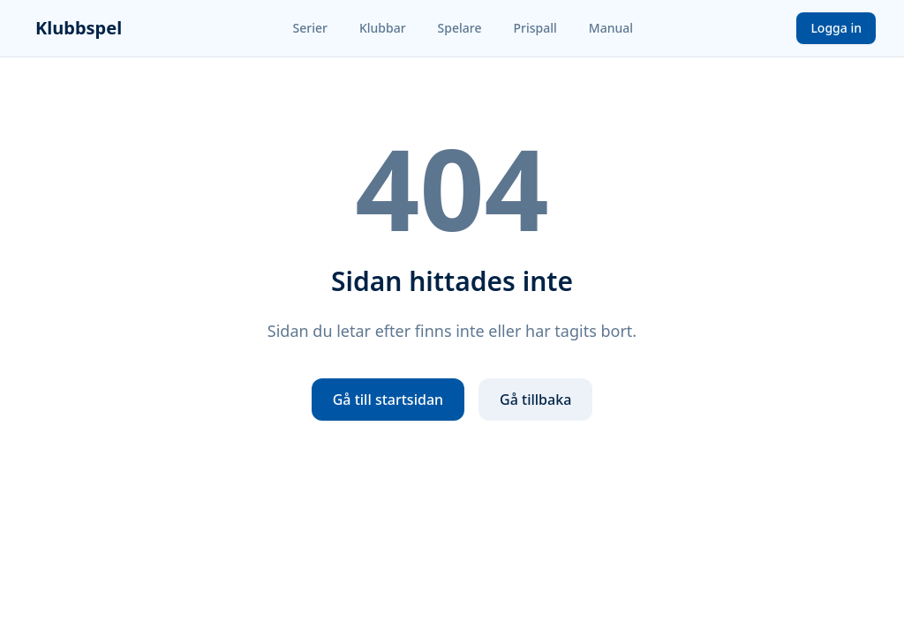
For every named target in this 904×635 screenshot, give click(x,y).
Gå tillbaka (535, 399)
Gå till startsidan (388, 399)
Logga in (836, 27)
